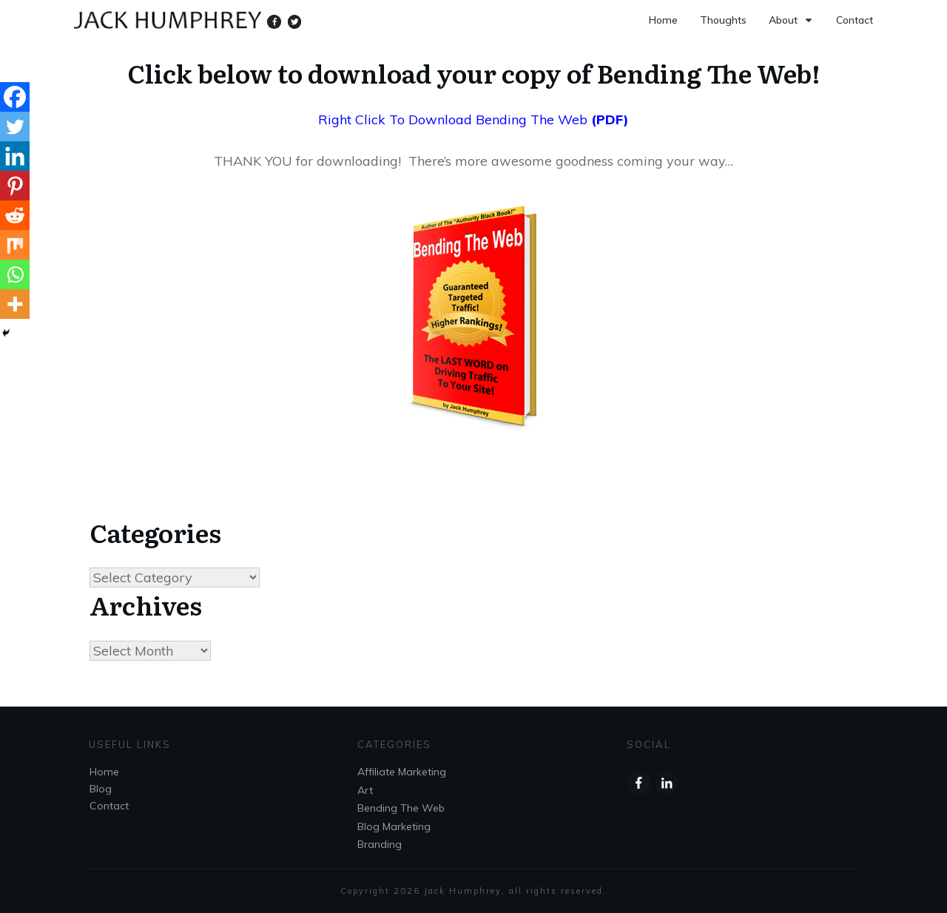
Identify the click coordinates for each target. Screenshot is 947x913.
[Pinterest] (15, 186)
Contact (109, 806)
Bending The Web (401, 808)
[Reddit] (15, 215)
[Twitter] (15, 126)
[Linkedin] (15, 156)
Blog (101, 789)
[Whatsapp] (15, 274)
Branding (379, 844)
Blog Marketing (394, 826)
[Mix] (15, 245)
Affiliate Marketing (401, 772)
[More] (15, 304)
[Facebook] (15, 97)
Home (104, 772)
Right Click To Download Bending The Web (452, 119)
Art (365, 790)
